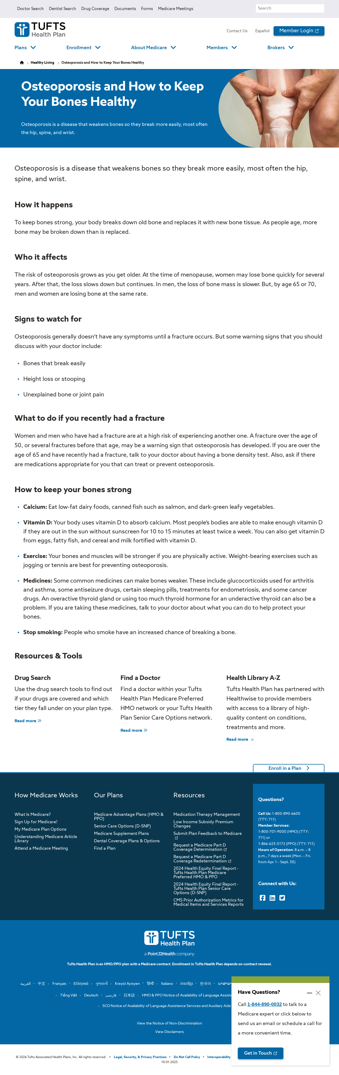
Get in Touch (258, 1053)
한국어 (205, 984)
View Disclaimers (169, 1032)
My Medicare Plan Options (40, 829)
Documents (125, 9)
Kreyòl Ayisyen (127, 984)
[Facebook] (262, 898)
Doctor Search (30, 9)
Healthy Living (42, 63)
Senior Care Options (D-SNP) (122, 826)
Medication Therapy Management (206, 815)
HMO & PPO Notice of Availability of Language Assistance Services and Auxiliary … (210, 995)
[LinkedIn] (272, 898)
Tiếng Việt (68, 995)
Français (59, 984)
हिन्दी (150, 984)
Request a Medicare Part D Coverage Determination (199, 847)
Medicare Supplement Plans (121, 834)
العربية (25, 984)
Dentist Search (62, 9)
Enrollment (78, 47)
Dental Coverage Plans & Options (127, 841)
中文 (41, 984)
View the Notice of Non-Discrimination (169, 1023)
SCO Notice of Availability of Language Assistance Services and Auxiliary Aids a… (169, 1006)
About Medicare (149, 47)
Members (217, 47)
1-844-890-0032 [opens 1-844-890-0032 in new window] (264, 1004)
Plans (21, 47)
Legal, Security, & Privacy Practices (140, 1057)
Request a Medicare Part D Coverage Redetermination (200, 859)
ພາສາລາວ (226, 984)
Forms (147, 9)
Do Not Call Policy (187, 1057)
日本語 (129, 995)
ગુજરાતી (102, 984)
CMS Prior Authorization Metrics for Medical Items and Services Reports (208, 902)
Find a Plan (104, 849)
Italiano (167, 984)
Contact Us (237, 31)
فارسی (111, 995)
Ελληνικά (80, 984)
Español (262, 31)
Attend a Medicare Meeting (41, 849)
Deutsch (91, 995)
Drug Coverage (95, 9)
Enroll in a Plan (285, 768)
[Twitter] (282, 898)
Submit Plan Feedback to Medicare (207, 834)
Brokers (276, 47)
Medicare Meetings (175, 9)
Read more (28, 721)
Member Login (296, 30)
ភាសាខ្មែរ (186, 984)
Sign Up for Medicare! (36, 822)
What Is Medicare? (33, 815)
